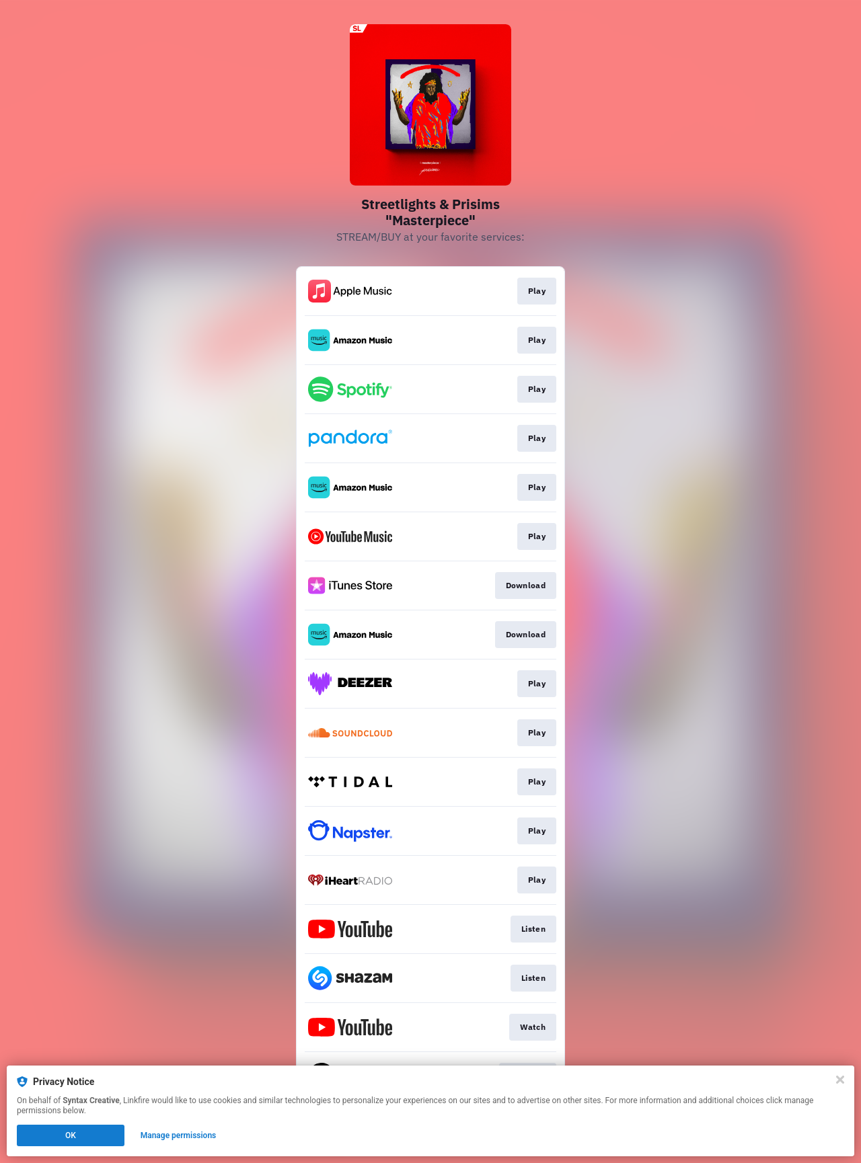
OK (70, 1135)
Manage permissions (179, 1135)
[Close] (840, 1079)
